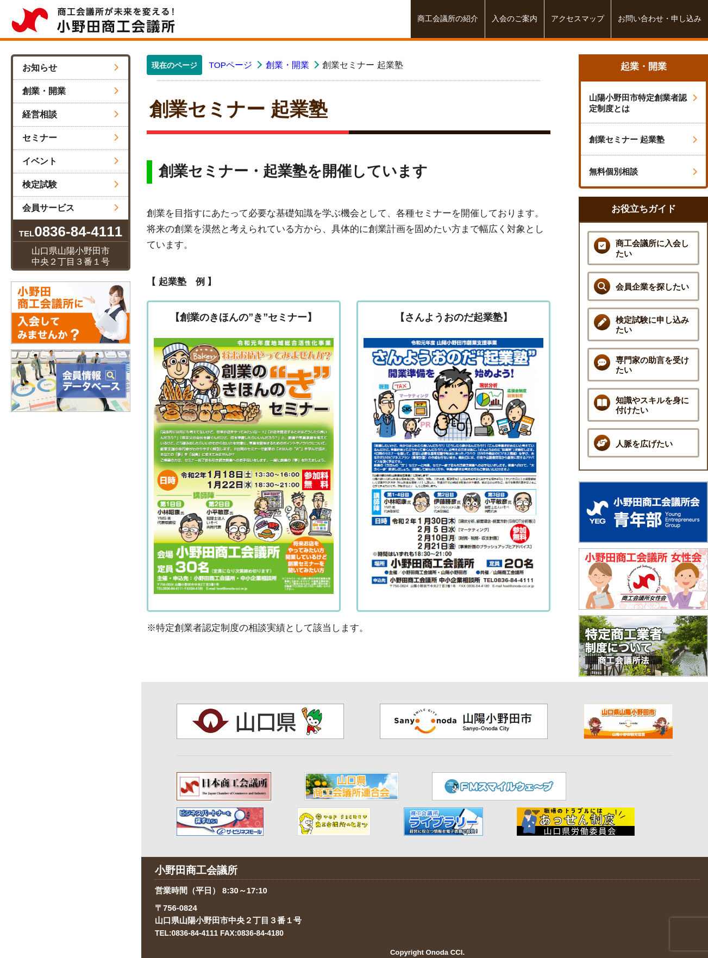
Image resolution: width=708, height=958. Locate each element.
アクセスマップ (577, 19)
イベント (70, 161)
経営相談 (70, 114)
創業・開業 (70, 91)
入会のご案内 (514, 19)
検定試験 (70, 184)
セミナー (70, 137)
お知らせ (70, 67)
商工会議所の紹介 (447, 19)
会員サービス (70, 207)
